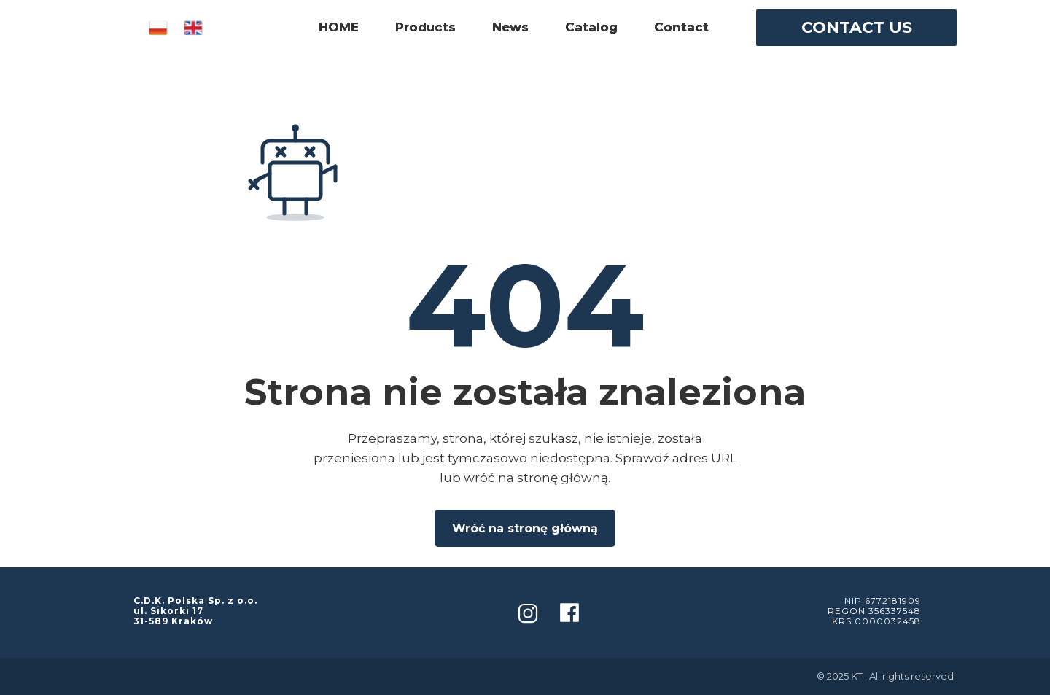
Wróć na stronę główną (525, 528)
